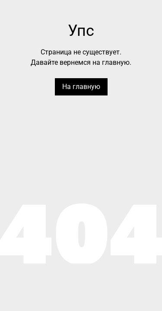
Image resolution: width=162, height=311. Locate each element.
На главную (81, 87)
